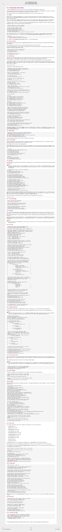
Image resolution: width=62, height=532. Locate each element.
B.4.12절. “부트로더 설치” (43, 310)
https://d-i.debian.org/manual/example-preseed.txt (22, 9)
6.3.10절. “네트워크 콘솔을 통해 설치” (24, 138)
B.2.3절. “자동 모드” (10, 17)
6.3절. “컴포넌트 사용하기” (33, 13)
